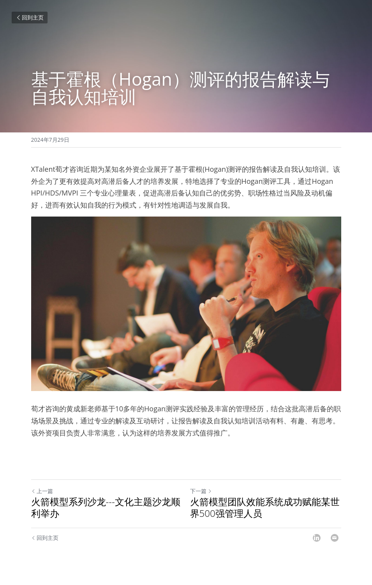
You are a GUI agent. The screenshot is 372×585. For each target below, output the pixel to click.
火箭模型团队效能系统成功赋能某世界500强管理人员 (265, 507)
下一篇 (201, 491)
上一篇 (42, 491)
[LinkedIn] (317, 538)
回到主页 (30, 17)
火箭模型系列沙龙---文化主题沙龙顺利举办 (105, 507)
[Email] (335, 538)
